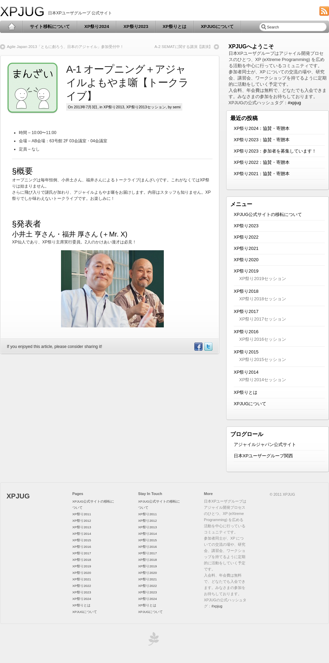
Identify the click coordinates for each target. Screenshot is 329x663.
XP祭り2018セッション (262, 298)
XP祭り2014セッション (262, 379)
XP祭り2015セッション (262, 359)
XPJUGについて (217, 26)
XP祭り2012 (81, 520)
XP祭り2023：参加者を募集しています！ (275, 151)
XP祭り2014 (246, 372)
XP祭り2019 (246, 271)
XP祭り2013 (113, 107)
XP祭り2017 (246, 311)
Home (11, 27)
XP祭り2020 (246, 259)
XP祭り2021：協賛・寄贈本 (262, 173)
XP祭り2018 (246, 291)
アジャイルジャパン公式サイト (265, 444)
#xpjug (294, 102)
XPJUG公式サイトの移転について (268, 214)
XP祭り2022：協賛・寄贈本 (262, 162)
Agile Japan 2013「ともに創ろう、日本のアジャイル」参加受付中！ (65, 47)
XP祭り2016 (246, 331)
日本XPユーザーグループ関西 (263, 455)
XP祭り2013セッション (146, 107)
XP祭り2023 (135, 26)
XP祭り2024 (96, 26)
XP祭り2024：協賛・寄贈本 (262, 128)
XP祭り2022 (246, 237)
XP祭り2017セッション (262, 319)
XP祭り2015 (246, 351)
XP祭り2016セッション (262, 339)
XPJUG (22, 11)
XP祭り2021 (246, 248)
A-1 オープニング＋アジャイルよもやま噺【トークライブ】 (127, 82)
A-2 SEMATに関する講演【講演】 (183, 47)
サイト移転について (50, 26)
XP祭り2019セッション (262, 278)
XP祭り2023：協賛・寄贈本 (262, 139)
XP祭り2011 (81, 514)
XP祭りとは (174, 26)
